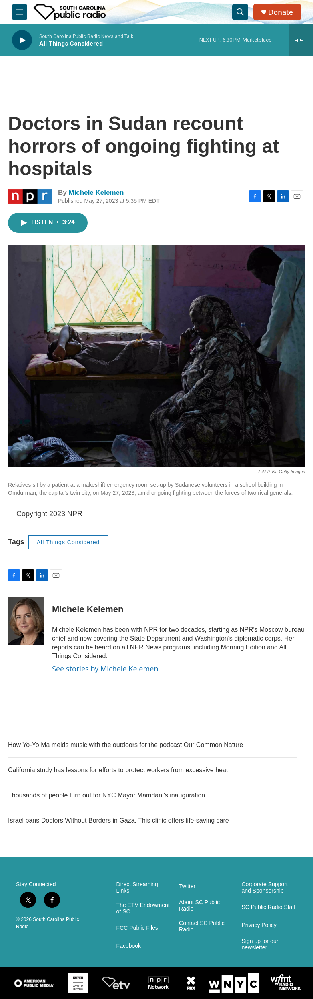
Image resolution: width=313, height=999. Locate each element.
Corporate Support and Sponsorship (265, 887)
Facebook (128, 946)
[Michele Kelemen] (26, 621)
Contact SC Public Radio (202, 926)
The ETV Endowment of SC (143, 908)
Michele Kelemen (96, 192)
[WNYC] (234, 983)
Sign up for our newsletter (260, 944)
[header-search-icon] (240, 12)
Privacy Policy (259, 925)
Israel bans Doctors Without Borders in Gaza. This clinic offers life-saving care (118, 820)
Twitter (187, 886)
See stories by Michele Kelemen (105, 668)
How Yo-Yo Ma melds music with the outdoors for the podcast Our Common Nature (125, 744)
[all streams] (301, 40)
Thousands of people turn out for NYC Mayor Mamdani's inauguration (106, 795)
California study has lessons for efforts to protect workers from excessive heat (118, 770)
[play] (22, 40)
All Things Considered (68, 542)
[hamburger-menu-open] (19, 12)
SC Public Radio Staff (268, 907)
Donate (280, 12)
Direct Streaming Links (137, 887)
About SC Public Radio (199, 905)
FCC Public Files (137, 928)
